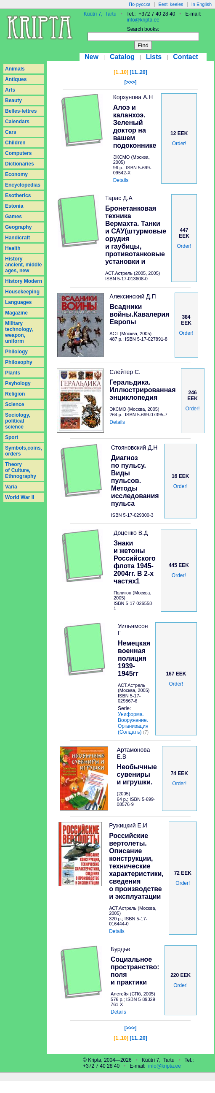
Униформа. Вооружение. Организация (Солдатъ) (133, 723)
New (91, 56)
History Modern (23, 281)
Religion (15, 394)
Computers (18, 153)
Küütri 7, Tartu (100, 14)
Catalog (122, 56)
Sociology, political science (17, 421)
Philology (16, 352)
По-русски (139, 4)
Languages (18, 302)
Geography (18, 227)
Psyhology (18, 383)
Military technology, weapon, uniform (19, 332)
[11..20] (138, 72)
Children (15, 143)
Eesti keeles (170, 4)
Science (14, 404)
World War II (19, 497)
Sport (11, 437)
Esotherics (18, 195)
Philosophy (18, 362)
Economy (16, 174)
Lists (154, 56)
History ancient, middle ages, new (23, 265)
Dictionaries (19, 164)
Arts (10, 90)
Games (13, 217)
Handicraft (17, 238)
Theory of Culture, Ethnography (20, 470)
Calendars (17, 122)
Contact (185, 56)
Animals (15, 69)
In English (201, 4)
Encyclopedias (22, 185)
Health (13, 248)
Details (121, 180)
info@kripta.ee (143, 20)
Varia (11, 487)
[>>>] (130, 82)
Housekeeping (22, 292)
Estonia (14, 206)
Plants (12, 373)
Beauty (13, 100)
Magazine (16, 313)
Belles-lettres (21, 111)
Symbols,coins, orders (23, 451)
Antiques (16, 79)
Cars (10, 132)
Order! (179, 143)
